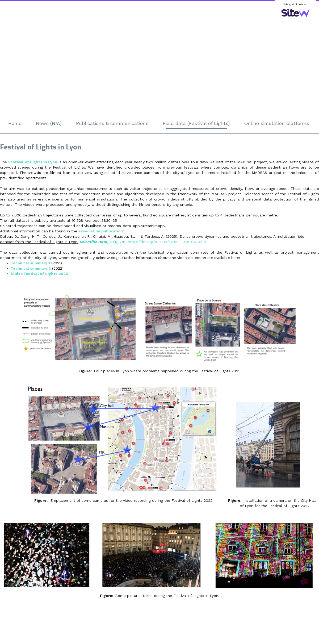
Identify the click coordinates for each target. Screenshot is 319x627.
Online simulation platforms (276, 123)
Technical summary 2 (31, 268)
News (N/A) (49, 123)
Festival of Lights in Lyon (32, 162)
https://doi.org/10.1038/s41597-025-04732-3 (167, 242)
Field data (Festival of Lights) (196, 123)
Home (15, 123)
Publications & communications (112, 123)
